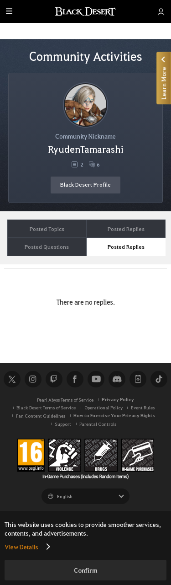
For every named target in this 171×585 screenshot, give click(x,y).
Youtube (96, 379)
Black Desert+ (138, 379)
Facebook (75, 379)
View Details (21, 546)
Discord (117, 379)
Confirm (86, 570)
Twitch (54, 379)
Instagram (33, 379)
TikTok (158, 379)
